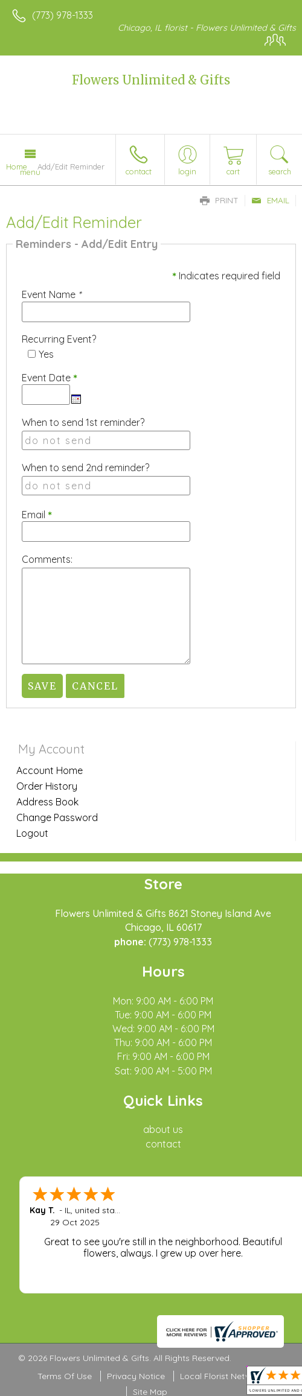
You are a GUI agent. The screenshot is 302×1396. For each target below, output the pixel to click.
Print (219, 200)
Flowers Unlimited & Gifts (151, 79)
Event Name (51, 294)
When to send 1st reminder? (83, 422)
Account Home (49, 770)
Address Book (47, 802)
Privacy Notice (136, 1376)
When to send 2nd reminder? (85, 468)
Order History (46, 786)
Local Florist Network (222, 1376)
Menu (30, 172)
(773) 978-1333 (62, 15)
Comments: (47, 559)
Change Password (57, 817)
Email (270, 200)
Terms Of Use (64, 1376)
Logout (32, 833)
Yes (46, 354)
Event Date (49, 378)
